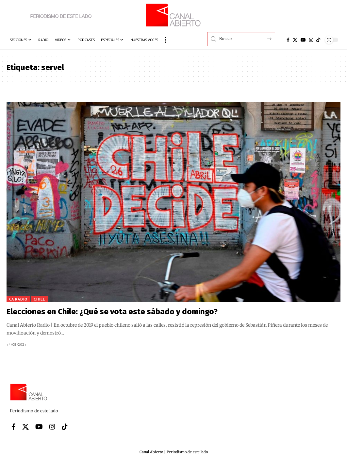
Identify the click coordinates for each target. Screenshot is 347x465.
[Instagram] (311, 40)
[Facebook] (288, 40)
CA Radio (18, 299)
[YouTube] (303, 40)
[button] (165, 40)
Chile (39, 299)
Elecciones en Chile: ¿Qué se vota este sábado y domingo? (112, 311)
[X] (295, 40)
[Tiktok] (318, 40)
